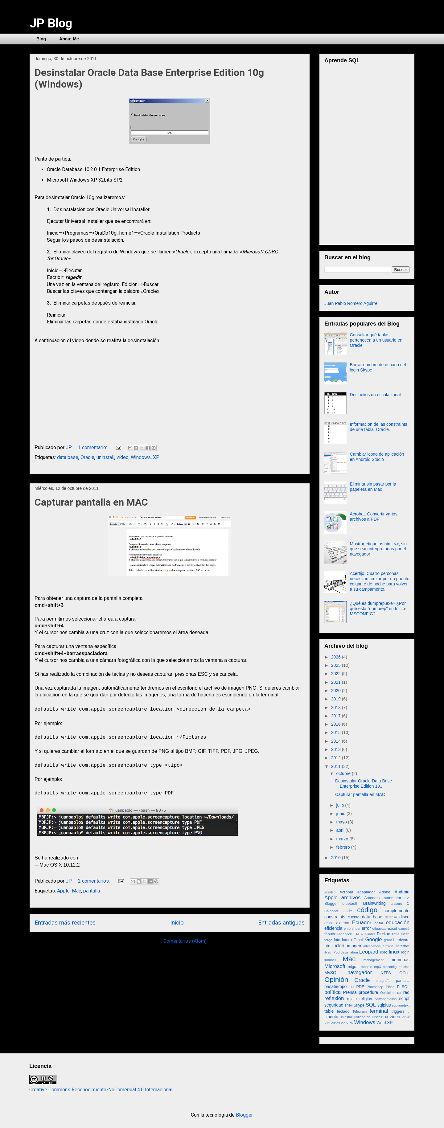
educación (398, 922)
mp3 (377, 967)
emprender (352, 928)
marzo (342, 838)
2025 (336, 665)
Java (344, 952)
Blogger (331, 903)
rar (399, 993)
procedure (368, 992)
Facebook (344, 934)
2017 (336, 715)
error (366, 928)
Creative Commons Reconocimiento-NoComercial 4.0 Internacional (100, 1090)
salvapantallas (386, 999)
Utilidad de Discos (368, 1017)
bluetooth (351, 903)
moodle (366, 967)
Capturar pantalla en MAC (91, 502)
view (405, 1017)
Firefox (383, 933)
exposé (403, 928)
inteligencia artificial (379, 946)
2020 (336, 690)
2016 (336, 724)
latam (353, 952)
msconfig (390, 967)
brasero (396, 903)
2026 (336, 656)
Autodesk (372, 898)
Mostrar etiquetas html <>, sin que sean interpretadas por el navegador (378, 549)
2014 (336, 741)
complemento (396, 910)
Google (373, 939)
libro (384, 952)
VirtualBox (332, 1023)
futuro (347, 940)
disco (404, 916)
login (405, 952)
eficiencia (333, 928)
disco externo (336, 923)
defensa (391, 917)
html (328, 945)
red (406, 992)
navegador (359, 972)
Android (402, 891)
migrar (353, 967)
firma (396, 934)
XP (156, 457)
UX (386, 1017)
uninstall (105, 457)
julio (340, 805)
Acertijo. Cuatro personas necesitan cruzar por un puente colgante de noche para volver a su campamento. (379, 581)
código (367, 910)
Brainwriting (374, 903)
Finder (370, 934)
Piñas (390, 987)
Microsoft (334, 966)
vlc (343, 1023)
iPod (336, 952)
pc (351, 987)
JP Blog (51, 23)
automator (392, 898)
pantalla (91, 891)
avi (407, 898)
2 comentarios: (94, 881)
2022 (336, 673)
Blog (41, 38)
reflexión (334, 998)
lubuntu (330, 960)
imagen (354, 945)
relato (352, 999)
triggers (398, 1011)
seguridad (333, 1005)
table (329, 1011)
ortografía (383, 980)
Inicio (177, 922)
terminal (379, 1011)
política (332, 992)
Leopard (368, 952)
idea (340, 946)
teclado (343, 1011)
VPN (349, 1023)
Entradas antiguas (281, 922)
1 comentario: (93, 447)
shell (348, 1005)
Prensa (349, 992)
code (347, 911)
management (374, 960)
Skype (359, 1005)
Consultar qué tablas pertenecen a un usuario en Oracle (376, 340)
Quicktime (388, 993)
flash (405, 934)
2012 (336, 757)
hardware (401, 940)
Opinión (336, 979)
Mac (76, 891)
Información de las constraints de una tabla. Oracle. (378, 427)
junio (341, 813)
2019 (336, 698)
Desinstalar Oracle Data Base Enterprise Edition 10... (363, 783)
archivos (351, 897)
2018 (336, 707)
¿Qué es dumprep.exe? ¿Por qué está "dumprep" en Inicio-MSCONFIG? (378, 608)
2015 (336, 732)
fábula (329, 934)
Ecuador (362, 922)
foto (337, 940)
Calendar (331, 911)
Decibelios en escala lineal (375, 394)
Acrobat (346, 892)
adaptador (366, 892)
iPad (327, 952)
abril (340, 830)
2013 (336, 749)
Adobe (384, 892)
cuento (354, 917)
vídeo (123, 457)
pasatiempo (335, 986)
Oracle (87, 457)
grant (388, 940)
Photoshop (375, 987)
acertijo (329, 892)
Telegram (359, 1011)
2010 (336, 857)
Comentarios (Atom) (185, 941)
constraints (334, 916)
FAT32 (359, 934)
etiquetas (379, 928)
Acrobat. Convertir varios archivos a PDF (373, 516)
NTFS (386, 973)
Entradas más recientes (65, 922)
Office (404, 973)
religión (366, 999)
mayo (342, 821)
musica (404, 967)
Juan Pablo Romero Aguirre (350, 303)
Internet (402, 946)
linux (394, 952)
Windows (141, 457)
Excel (392, 928)
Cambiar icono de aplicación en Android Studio (377, 457)
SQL (371, 1005)
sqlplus (384, 1005)
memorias (400, 959)
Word (381, 1023)
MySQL (331, 972)
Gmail (358, 940)
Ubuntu (331, 1016)
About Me (69, 38)
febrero (343, 847)
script (404, 998)
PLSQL (403, 987)
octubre (344, 773)
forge (328, 940)
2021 (336, 682)
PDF (360, 987)
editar (379, 923)
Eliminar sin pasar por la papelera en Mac (373, 487)
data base (67, 457)
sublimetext (400, 1005)
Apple (63, 891)
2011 (336, 766)
